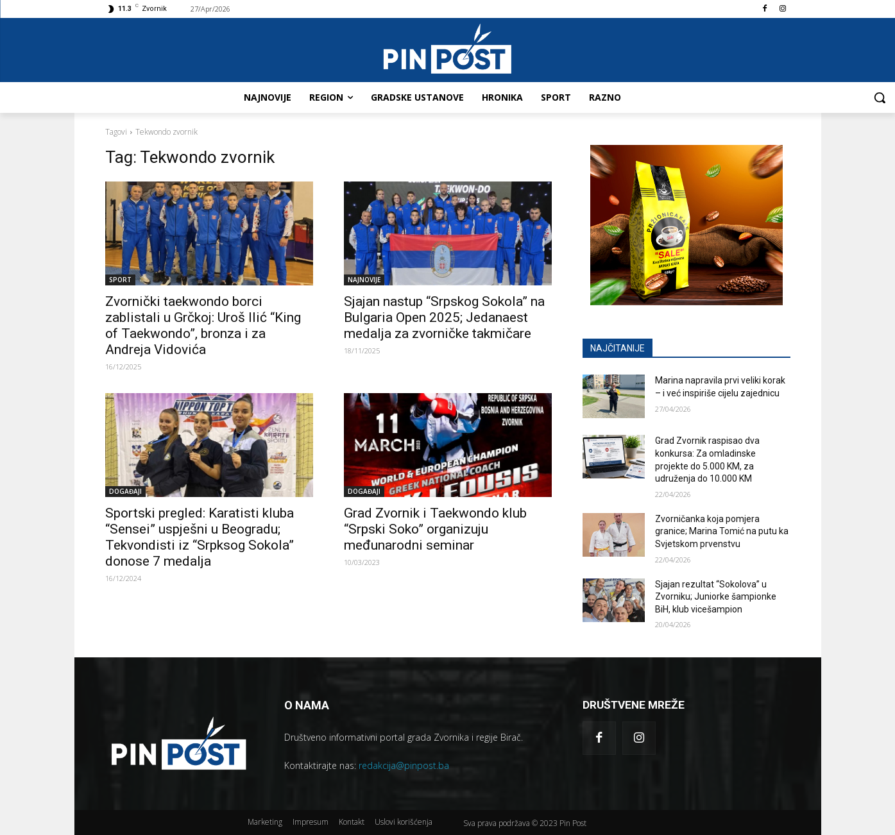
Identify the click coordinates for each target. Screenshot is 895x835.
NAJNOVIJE (364, 279)
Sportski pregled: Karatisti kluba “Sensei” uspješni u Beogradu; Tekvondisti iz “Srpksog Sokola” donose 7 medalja (199, 537)
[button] (879, 97)
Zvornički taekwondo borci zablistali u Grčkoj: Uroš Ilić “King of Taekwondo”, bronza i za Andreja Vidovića (203, 325)
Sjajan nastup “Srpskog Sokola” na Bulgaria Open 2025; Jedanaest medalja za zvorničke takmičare (444, 317)
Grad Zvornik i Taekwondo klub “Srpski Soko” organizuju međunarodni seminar (435, 529)
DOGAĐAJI (125, 491)
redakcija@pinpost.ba (404, 765)
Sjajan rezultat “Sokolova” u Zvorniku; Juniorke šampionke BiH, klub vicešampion (715, 596)
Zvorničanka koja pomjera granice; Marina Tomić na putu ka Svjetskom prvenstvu (721, 531)
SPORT (120, 279)
